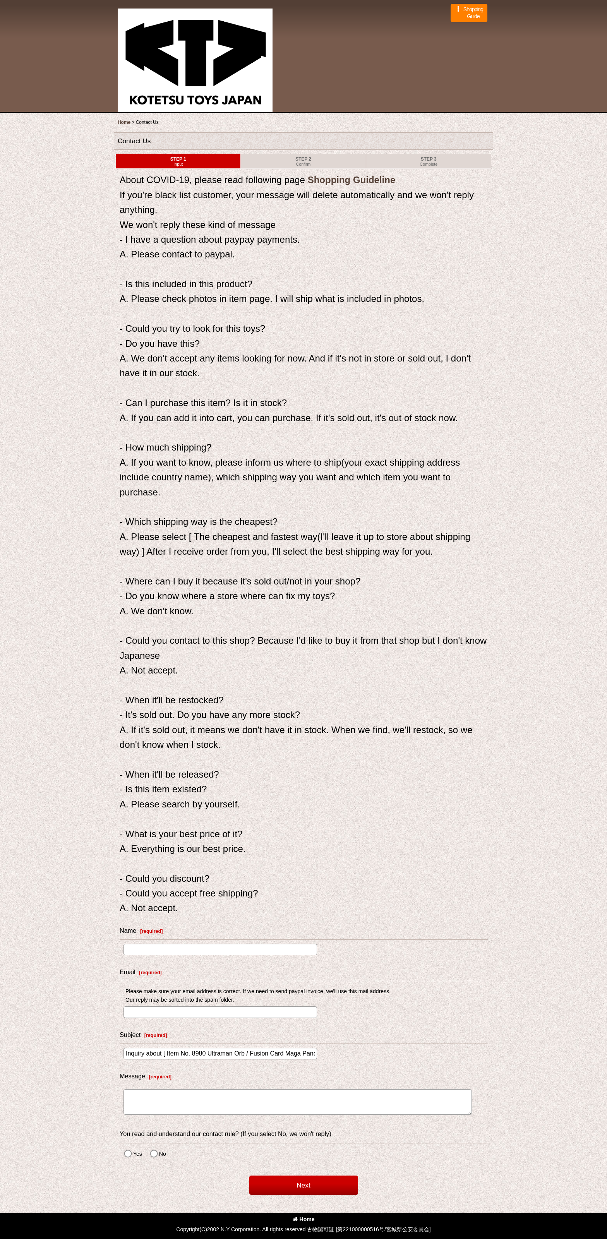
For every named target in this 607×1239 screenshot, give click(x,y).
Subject (130, 1034)
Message (132, 1076)
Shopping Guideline (350, 180)
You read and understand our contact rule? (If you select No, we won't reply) (225, 1133)
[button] (469, 13)
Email (127, 971)
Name (128, 930)
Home (304, 1219)
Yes (137, 1154)
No (162, 1154)
